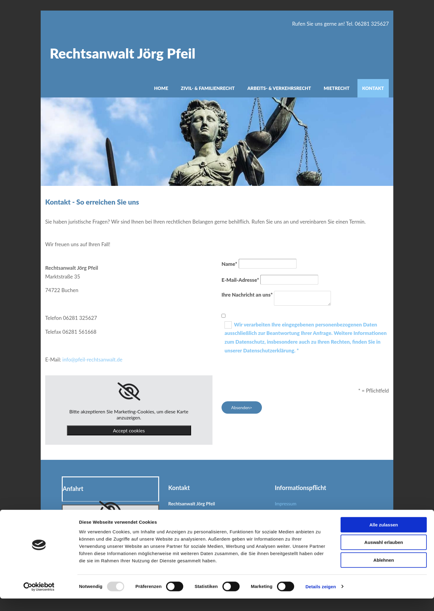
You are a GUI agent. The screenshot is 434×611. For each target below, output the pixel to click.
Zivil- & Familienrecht (208, 88)
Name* (229, 264)
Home (161, 88)
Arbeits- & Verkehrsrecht (279, 88)
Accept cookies (129, 430)
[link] (129, 392)
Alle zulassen (383, 537)
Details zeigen (320, 599)
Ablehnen (383, 572)
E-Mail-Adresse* (240, 280)
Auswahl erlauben (383, 555)
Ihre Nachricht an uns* (247, 294)
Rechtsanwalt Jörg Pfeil (122, 53)
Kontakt (373, 88)
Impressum (286, 503)
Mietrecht (337, 88)
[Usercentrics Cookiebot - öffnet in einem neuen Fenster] (39, 599)
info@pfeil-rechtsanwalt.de (92, 359)
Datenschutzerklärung (297, 514)
